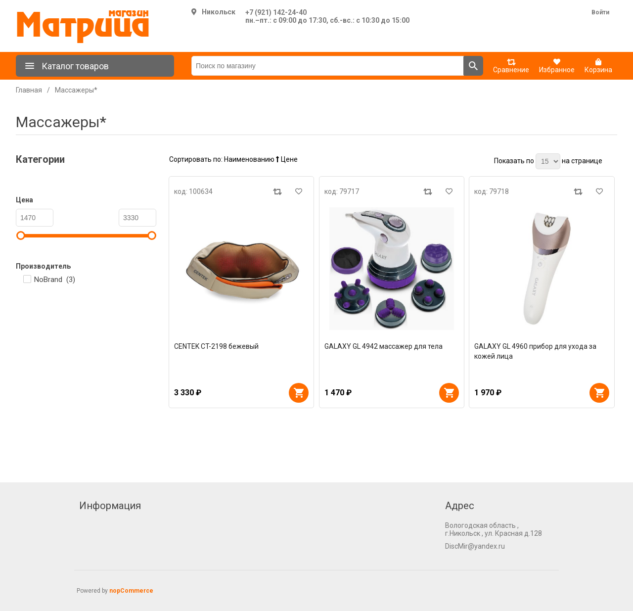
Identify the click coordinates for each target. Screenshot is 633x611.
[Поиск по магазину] (327, 66)
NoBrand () (54, 279)
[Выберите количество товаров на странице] (548, 161)
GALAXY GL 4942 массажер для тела (383, 346)
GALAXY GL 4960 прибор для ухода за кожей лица (535, 351)
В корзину (299, 393)
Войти (600, 12)
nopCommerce (131, 590)
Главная (29, 90)
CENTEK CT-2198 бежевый (216, 346)
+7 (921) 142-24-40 (276, 12)
